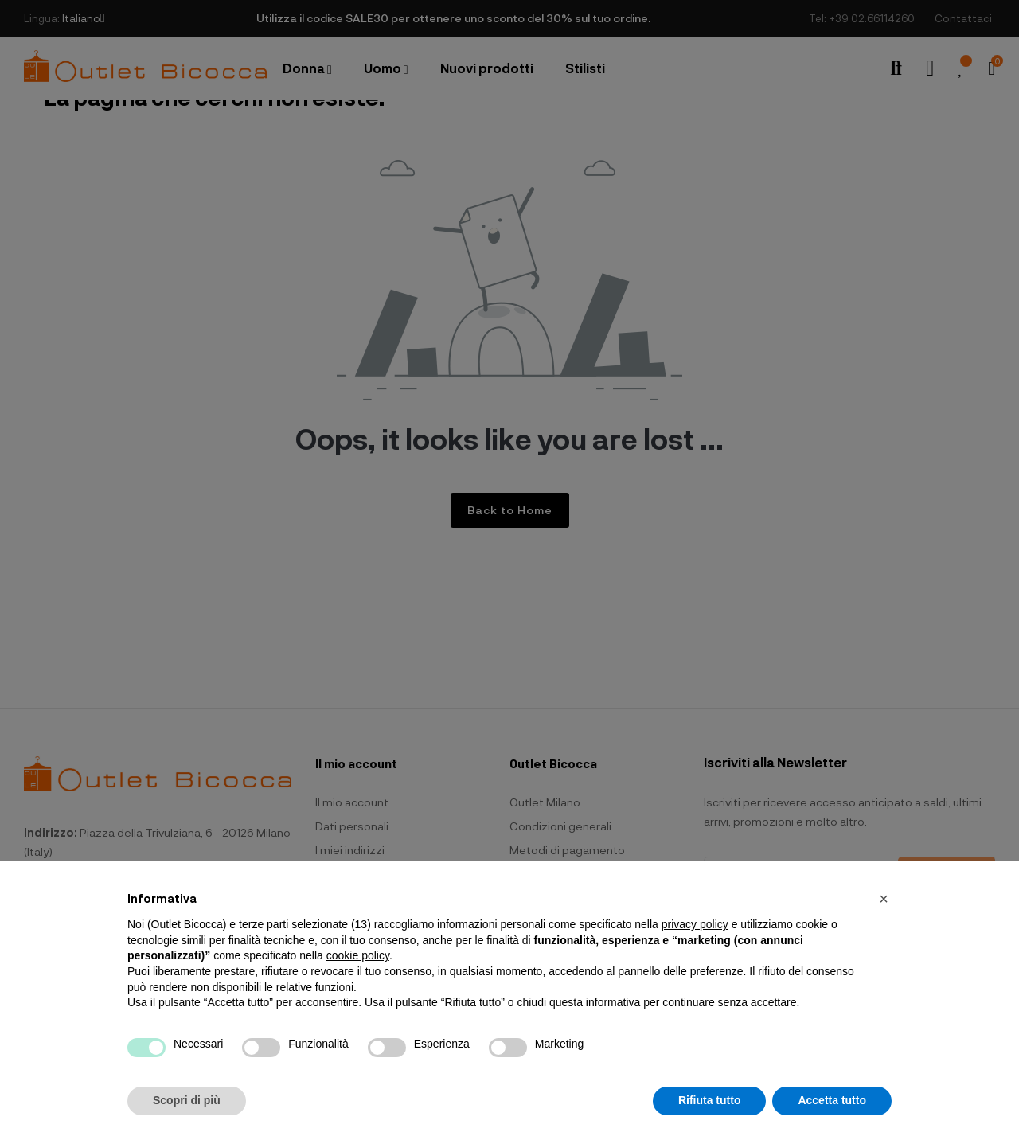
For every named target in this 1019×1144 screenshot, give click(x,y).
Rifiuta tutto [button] (709, 1100)
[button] (883, 899)
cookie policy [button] (357, 955)
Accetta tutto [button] (832, 1100)
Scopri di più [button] (187, 1100)
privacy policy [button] (695, 924)
